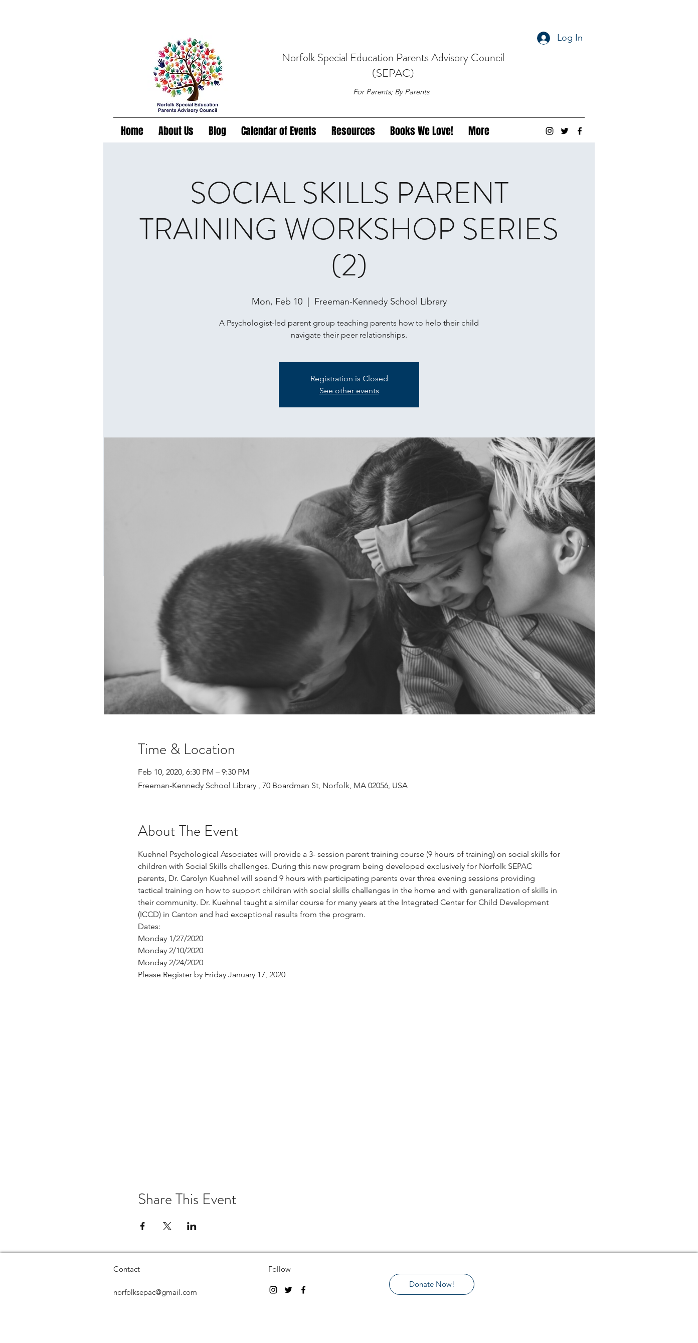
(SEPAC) (393, 73)
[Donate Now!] (431, 1284)
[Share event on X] (167, 1226)
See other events (349, 390)
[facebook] (580, 131)
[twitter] (565, 131)
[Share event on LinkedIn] (192, 1226)
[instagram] (550, 131)
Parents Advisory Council (450, 57)
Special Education (356, 57)
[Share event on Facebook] (142, 1226)
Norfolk (299, 57)
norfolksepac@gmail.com (155, 1292)
